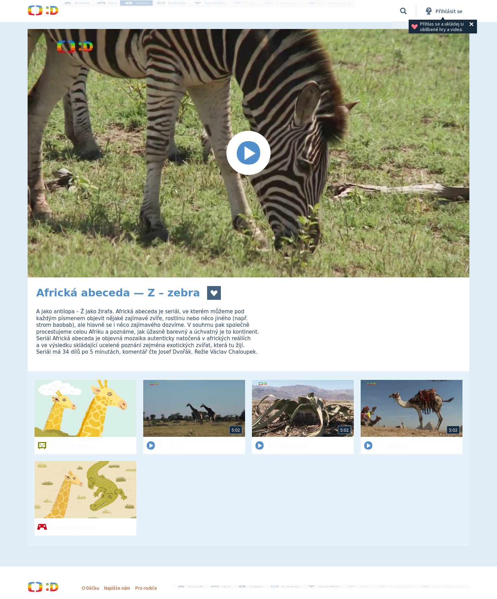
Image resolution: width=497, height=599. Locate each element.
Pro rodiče (149, 584)
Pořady (178, 11)
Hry (114, 11)
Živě (250, 11)
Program (285, 11)
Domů (83, 11)
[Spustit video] (248, 153)
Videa (143, 11)
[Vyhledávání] (403, 11)
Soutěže (216, 11)
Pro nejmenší (330, 11)
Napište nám (120, 584)
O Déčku (94, 584)
